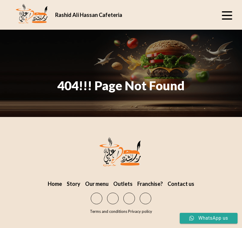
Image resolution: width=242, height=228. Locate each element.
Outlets (123, 183)
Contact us (181, 183)
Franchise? (150, 183)
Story (73, 183)
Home (55, 183)
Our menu (97, 183)
